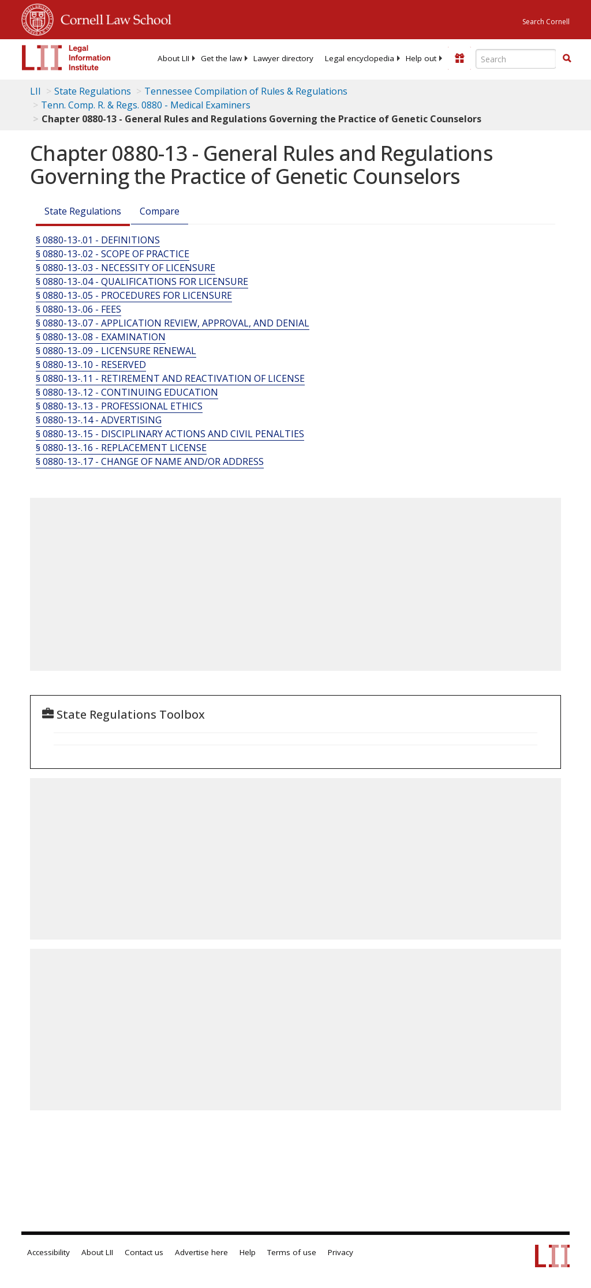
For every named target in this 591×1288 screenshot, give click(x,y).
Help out (421, 58)
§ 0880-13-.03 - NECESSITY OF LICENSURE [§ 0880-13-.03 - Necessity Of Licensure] (125, 267)
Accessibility (48, 1252)
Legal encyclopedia (359, 58)
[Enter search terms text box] (516, 59)
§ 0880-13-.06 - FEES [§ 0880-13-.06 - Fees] (78, 309)
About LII (173, 58)
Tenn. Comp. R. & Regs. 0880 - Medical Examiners (145, 105)
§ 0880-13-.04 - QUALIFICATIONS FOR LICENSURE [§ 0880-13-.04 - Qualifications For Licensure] (142, 281)
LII (35, 91)
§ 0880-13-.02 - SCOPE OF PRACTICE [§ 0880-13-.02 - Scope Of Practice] (112, 253)
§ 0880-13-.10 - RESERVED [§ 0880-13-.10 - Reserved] (91, 364)
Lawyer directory (283, 58)
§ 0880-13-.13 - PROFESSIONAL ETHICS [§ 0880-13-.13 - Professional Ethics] (119, 406)
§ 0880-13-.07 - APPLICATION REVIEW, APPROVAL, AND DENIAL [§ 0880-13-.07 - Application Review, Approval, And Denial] (172, 323)
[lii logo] (66, 57)
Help (248, 1252)
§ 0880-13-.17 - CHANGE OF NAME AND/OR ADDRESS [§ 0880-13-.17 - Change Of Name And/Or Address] (150, 461)
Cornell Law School (112, 18)
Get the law (221, 58)
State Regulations (92, 91)
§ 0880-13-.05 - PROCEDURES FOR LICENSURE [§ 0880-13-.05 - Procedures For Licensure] (134, 295)
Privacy (340, 1252)
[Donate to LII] (459, 58)
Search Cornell (546, 22)
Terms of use (291, 1252)
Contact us (144, 1252)
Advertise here (201, 1252)
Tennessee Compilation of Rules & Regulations (245, 91)
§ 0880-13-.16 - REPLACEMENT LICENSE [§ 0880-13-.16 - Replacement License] (121, 447)
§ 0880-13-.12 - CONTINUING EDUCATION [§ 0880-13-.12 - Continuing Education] (127, 392)
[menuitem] (173, 58)
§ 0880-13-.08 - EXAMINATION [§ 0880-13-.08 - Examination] (101, 337)
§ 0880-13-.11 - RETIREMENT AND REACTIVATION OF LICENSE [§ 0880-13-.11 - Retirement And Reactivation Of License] (170, 378)
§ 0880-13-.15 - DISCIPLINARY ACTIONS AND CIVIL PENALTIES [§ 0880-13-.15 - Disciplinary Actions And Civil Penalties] (170, 433)
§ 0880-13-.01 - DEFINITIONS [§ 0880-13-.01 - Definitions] (98, 240)
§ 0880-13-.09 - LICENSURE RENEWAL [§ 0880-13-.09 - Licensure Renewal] (116, 350)
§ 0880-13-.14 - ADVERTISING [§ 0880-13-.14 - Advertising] (99, 420)
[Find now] (567, 59)
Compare (159, 211)
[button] (567, 58)
